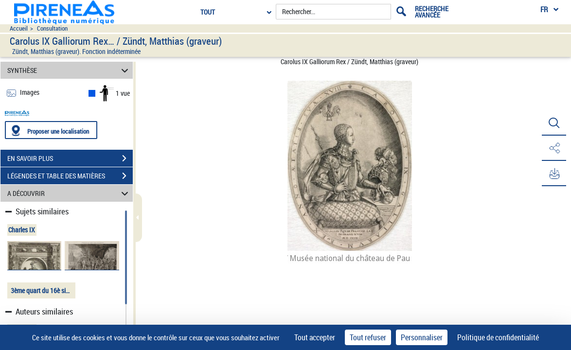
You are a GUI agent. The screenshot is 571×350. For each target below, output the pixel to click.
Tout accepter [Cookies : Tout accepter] (314, 337)
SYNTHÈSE (69, 70)
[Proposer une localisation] (51, 130)
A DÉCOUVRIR (69, 193)
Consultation (52, 28)
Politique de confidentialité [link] (498, 337)
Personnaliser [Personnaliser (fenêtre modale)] (422, 337)
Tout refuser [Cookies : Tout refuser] (368, 337)
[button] (554, 123)
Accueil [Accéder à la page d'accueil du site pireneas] (19, 28)
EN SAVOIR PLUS (70, 158)
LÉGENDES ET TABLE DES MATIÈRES (70, 176)
